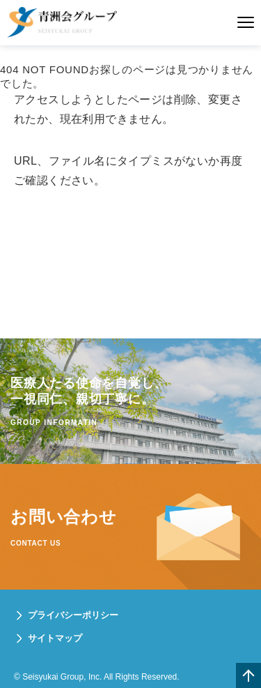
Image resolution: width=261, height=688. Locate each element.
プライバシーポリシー (73, 615)
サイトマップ (55, 638)
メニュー (245, 22)
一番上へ (248, 675)
